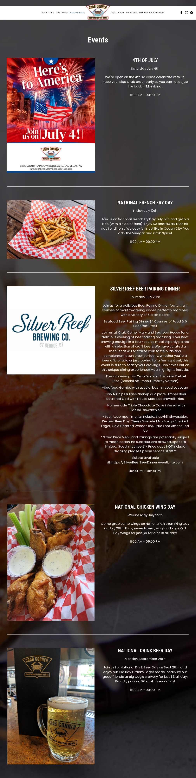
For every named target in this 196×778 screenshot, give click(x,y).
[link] (98, 13)
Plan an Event (131, 12)
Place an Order (117, 12)
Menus (44, 12)
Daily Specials (62, 12)
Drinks (51, 12)
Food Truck (143, 12)
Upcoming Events (77, 12)
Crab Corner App (156, 12)
